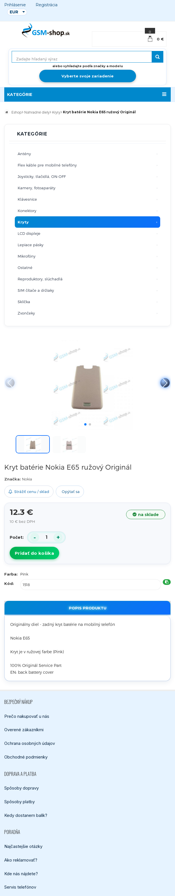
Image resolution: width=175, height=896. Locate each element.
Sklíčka (24, 301)
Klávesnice (27, 199)
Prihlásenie (15, 5)
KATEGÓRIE (19, 94)
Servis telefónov (20, 887)
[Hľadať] (157, 57)
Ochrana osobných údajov (29, 743)
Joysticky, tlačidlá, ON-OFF (42, 176)
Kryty (23, 222)
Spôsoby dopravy (21, 788)
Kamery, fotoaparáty (36, 188)
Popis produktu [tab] (87, 608)
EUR (14, 12)
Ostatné (25, 267)
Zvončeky (26, 313)
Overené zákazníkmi (24, 729)
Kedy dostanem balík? (25, 815)
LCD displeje (29, 233)
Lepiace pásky (31, 245)
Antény (24, 153)
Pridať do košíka (34, 553)
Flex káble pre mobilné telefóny (47, 165)
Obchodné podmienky (26, 757)
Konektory (27, 210)
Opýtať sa (71, 491)
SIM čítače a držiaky (36, 290)
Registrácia (46, 5)
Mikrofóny (27, 256)
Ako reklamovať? (20, 860)
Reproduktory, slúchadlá (40, 279)
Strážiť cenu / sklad (29, 491)
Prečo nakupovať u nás (26, 716)
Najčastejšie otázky (23, 846)
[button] (165, 382)
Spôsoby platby (19, 801)
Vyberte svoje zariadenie (87, 76)
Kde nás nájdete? (21, 873)
